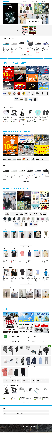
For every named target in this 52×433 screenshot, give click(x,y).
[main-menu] (48, 1)
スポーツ (8, 58)
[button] (49, 46)
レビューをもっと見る (26, 124)
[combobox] (27, 1)
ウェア (31, 58)
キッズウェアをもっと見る (26, 283)
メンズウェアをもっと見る (26, 246)
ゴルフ (43, 58)
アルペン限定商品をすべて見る (26, 54)
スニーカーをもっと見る (26, 181)
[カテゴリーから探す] (36, 1)
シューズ (20, 58)
